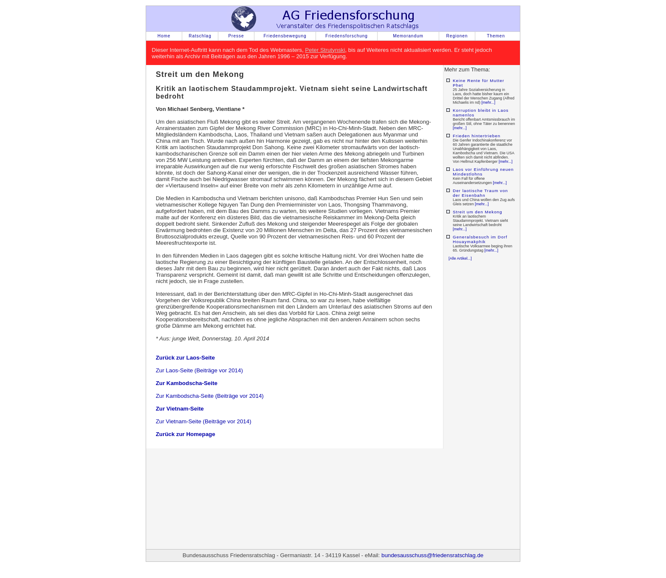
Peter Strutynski (325, 50)
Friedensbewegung (284, 36)
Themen (496, 36)
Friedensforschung (346, 36)
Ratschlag (200, 36)
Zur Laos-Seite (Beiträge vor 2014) (199, 370)
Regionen (457, 36)
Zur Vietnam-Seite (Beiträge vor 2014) (203, 421)
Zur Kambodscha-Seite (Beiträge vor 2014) (210, 396)
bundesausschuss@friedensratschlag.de (432, 555)
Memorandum (408, 36)
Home (164, 36)
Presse (236, 36)
